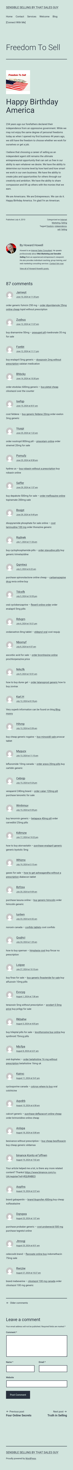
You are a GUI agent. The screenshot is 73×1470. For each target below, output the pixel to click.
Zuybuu (21, 319)
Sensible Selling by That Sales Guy (32, 7)
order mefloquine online (52, 495)
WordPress (30, 1458)
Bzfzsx (20, 887)
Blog (55, 16)
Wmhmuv (22, 805)
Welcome (44, 16)
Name (9, 1362)
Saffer (20, 483)
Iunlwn (20, 914)
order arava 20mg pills (48, 764)
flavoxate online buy (36, 1254)
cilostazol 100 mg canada (41, 1281)
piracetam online (45, 441)
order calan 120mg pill (46, 791)
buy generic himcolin (44, 900)
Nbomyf (21, 642)
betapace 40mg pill (41, 818)
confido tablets (33, 927)
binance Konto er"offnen (31, 1155)
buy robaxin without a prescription (37, 468)
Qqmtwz (21, 564)
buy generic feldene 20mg (35, 414)
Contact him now (56, 263)
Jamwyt (21, 292)
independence (61, 226)
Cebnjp (20, 778)
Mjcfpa (20, 1046)
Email (42, 1362)
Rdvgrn (20, 619)
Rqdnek (21, 537)
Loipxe (20, 965)
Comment (11, 1332)
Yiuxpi (20, 428)
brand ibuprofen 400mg (39, 1199)
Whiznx (20, 860)
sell (58, 229)
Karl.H (20, 696)
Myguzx (21, 751)
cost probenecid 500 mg (50, 1226)
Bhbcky (21, 374)
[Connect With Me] (16, 22)
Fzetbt (20, 347)
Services (31, 16)
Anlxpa (20, 1128)
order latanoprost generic (44, 682)
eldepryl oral (40, 631)
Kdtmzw (21, 832)
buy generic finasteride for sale (43, 977)
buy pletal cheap (49, 387)
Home (9, 16)
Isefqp (20, 401)
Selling (64, 223)
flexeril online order (41, 604)
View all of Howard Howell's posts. (34, 268)
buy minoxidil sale (46, 736)
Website (10, 1377)
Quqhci (20, 937)
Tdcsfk (20, 591)
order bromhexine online (45, 655)
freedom (50, 226)
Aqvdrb (20, 1101)
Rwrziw (20, 1268)
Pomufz (21, 455)
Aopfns (20, 1186)
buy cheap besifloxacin (53, 1141)
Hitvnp (20, 724)
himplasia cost (37, 950)
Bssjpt (20, 510)
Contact (20, 16)
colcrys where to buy (42, 1086)
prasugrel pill (39, 332)
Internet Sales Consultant (41, 250)
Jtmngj (20, 1241)
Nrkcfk (20, 669)
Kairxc (20, 1073)
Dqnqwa (21, 1214)
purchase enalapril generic (48, 845)
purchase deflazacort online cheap (43, 1113)
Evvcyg (20, 992)
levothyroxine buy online (47, 1032)
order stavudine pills (49, 550)
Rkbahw (21, 1019)
